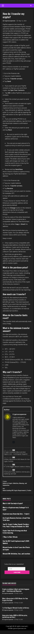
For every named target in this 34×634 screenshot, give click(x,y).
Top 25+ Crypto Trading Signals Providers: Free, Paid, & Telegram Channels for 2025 (16, 529)
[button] (3, 6)
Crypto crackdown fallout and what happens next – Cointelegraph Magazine (15, 453)
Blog (14, 450)
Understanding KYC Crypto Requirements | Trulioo (17, 491)
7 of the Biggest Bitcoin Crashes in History (17, 466)
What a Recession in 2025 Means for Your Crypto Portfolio (17, 460)
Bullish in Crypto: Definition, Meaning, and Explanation (17, 483)
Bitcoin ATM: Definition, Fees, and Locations (16, 557)
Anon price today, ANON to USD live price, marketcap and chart (17, 473)
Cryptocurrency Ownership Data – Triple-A (16, 517)
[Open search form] (30, 5)
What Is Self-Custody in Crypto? (13, 507)
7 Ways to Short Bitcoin (10, 540)
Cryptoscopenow (9, 21)
